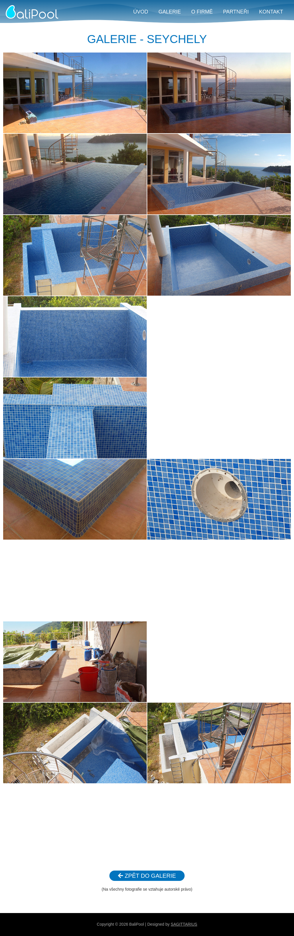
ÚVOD (140, 12)
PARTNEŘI (236, 12)
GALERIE (169, 12)
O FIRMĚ (202, 12)
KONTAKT (271, 12)
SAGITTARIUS (184, 924)
